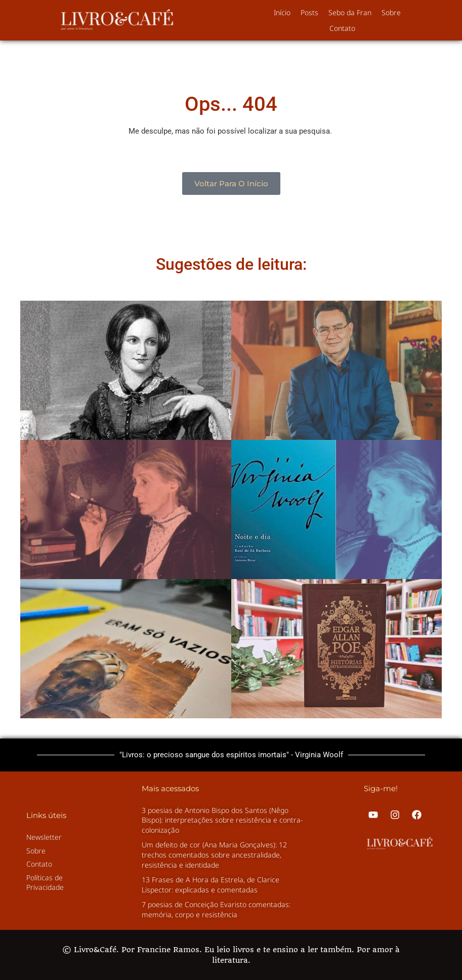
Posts (309, 12)
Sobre (391, 12)
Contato (342, 28)
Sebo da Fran (349, 12)
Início (282, 12)
